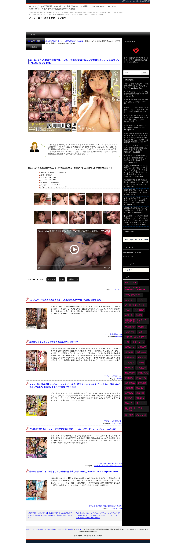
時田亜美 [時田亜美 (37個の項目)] (142, 357)
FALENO (80, 41)
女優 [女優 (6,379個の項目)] (127, 342)
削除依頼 (66, 35)
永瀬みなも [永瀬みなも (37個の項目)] (143, 373)
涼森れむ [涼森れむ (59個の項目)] (129, 388)
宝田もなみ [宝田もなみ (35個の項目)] (130, 347)
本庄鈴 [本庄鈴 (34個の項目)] (141, 362)
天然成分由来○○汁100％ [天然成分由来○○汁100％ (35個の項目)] (135, 337)
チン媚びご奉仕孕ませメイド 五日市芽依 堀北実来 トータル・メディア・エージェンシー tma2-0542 (72, 429)
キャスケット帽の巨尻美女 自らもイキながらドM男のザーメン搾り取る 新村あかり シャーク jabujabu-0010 (136, 118)
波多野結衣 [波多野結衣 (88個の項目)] (130, 383)
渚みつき (118, 376)
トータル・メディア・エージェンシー (108, 466)
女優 (62, 279)
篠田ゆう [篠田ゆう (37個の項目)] (140, 398)
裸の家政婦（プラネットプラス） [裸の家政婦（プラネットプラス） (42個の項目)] (135, 409)
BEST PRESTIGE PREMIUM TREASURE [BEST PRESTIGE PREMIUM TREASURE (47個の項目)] (135, 289)
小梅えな (118, 506)
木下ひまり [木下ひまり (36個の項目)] (130, 362)
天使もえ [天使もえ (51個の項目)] (142, 332)
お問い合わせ (128, 256)
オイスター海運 (116, 423)
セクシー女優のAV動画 (66, 41)
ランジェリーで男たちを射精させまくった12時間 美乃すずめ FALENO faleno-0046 (65, 300)
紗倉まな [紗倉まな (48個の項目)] (129, 403)
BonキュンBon (116, 508)
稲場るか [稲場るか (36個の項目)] (129, 398)
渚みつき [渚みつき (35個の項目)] (140, 388)
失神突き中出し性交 (103, 506)
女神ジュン (73, 279)
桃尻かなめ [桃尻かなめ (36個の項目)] (130, 373)
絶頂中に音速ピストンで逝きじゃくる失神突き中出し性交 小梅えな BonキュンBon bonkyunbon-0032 (73, 472)
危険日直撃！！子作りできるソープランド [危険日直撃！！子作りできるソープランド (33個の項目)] (135, 321)
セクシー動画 (49, 35)
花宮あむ (118, 421)
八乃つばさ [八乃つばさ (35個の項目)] (139, 310)
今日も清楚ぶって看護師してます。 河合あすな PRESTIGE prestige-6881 (135, 127)
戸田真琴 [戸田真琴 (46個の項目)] (129, 352)
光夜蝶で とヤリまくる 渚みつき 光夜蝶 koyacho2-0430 (53, 342)
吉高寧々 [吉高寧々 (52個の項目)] (142, 327)
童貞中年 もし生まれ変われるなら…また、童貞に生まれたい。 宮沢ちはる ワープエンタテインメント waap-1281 (135, 159)
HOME (33, 35)
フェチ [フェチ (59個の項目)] (128, 310)
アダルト (51, 279)
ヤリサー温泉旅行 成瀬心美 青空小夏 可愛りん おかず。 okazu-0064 (136, 102)
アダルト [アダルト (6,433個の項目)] (142, 300)
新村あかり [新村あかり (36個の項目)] (130, 357)
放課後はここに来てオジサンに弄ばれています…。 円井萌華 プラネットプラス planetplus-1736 (136, 110)
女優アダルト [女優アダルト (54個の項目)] (138, 342)
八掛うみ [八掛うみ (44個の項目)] (129, 315)
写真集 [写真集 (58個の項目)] (139, 315)
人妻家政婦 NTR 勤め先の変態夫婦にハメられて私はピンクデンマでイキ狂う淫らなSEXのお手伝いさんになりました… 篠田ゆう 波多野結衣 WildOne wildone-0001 (136, 137)
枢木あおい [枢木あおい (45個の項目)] (141, 367)
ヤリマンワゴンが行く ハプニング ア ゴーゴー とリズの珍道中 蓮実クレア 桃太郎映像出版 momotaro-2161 (135, 201)
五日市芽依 (107, 463)
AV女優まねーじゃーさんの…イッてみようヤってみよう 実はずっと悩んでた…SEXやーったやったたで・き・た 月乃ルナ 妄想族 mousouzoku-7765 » (98, 515)
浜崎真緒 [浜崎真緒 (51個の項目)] (142, 383)
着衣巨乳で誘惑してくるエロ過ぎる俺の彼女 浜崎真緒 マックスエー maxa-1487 (136, 94)
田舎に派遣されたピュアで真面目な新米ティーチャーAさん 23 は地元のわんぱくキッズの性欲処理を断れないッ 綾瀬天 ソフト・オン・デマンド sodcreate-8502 (136, 220)
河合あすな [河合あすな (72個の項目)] (141, 378)
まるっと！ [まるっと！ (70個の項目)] (130, 300)
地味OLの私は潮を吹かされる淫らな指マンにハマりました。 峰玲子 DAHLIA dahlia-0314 (135, 210)
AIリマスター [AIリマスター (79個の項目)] (131, 282)
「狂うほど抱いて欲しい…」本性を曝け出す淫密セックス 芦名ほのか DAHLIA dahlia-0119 (136, 86)
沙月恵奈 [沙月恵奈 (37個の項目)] (129, 378)
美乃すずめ (117, 334)
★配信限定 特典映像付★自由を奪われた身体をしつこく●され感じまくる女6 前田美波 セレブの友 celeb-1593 (136, 183)
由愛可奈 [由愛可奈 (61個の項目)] (140, 393)
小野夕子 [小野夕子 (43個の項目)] (142, 347)
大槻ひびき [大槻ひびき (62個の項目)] (130, 332)
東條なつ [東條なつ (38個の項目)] (129, 367)
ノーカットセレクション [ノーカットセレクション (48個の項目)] (135, 305)
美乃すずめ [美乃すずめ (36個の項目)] (141, 403)
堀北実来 (114, 463)
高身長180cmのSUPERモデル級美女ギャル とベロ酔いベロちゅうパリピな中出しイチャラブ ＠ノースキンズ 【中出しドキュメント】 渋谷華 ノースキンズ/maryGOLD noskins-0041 (136, 171)
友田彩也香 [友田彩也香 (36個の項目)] (130, 327)
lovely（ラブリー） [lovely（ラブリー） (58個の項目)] (133, 295)
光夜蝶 (119, 379)
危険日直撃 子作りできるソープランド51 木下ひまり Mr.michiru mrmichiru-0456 (135, 192)
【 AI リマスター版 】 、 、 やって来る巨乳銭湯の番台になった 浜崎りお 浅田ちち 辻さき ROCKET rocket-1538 (136, 149)
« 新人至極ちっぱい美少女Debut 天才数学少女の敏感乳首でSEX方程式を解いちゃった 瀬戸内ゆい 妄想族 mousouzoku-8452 (50, 515)
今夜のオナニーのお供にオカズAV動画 (42, 41)
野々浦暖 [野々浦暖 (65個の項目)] (129, 415)
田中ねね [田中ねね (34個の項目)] (129, 393)
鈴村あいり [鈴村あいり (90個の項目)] (141, 415)
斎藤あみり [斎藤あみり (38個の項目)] (141, 352)
